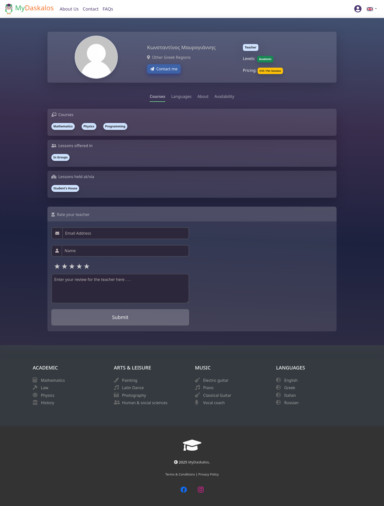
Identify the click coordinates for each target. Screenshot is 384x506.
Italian (290, 395)
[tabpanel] (192, 153)
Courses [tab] (157, 96)
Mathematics (53, 380)
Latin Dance (133, 387)
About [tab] (202, 96)
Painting (129, 380)
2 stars (65, 266)
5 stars (87, 266)
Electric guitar (215, 380)
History (47, 402)
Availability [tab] (224, 96)
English (290, 380)
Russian (291, 402)
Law (44, 387)
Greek (289, 387)
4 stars (79, 266)
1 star (57, 266)
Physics (47, 395)
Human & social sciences (144, 402)
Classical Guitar (217, 395)
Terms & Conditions (180, 474)
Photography (134, 395)
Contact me (163, 69)
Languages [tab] (181, 96)
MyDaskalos (198, 462)
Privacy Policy (208, 474)
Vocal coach (214, 402)
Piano (208, 387)
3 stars (72, 266)
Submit (120, 317)
